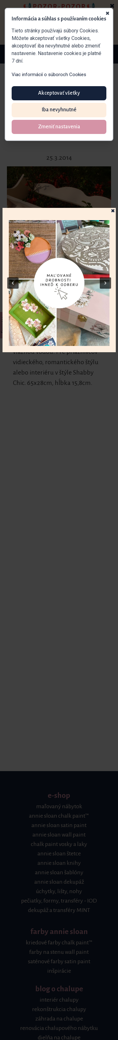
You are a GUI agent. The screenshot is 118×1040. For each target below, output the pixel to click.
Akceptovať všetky (59, 93)
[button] (59, 283)
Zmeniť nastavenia (59, 127)
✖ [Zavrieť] (107, 13)
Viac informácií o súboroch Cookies (49, 74)
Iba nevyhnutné (59, 110)
